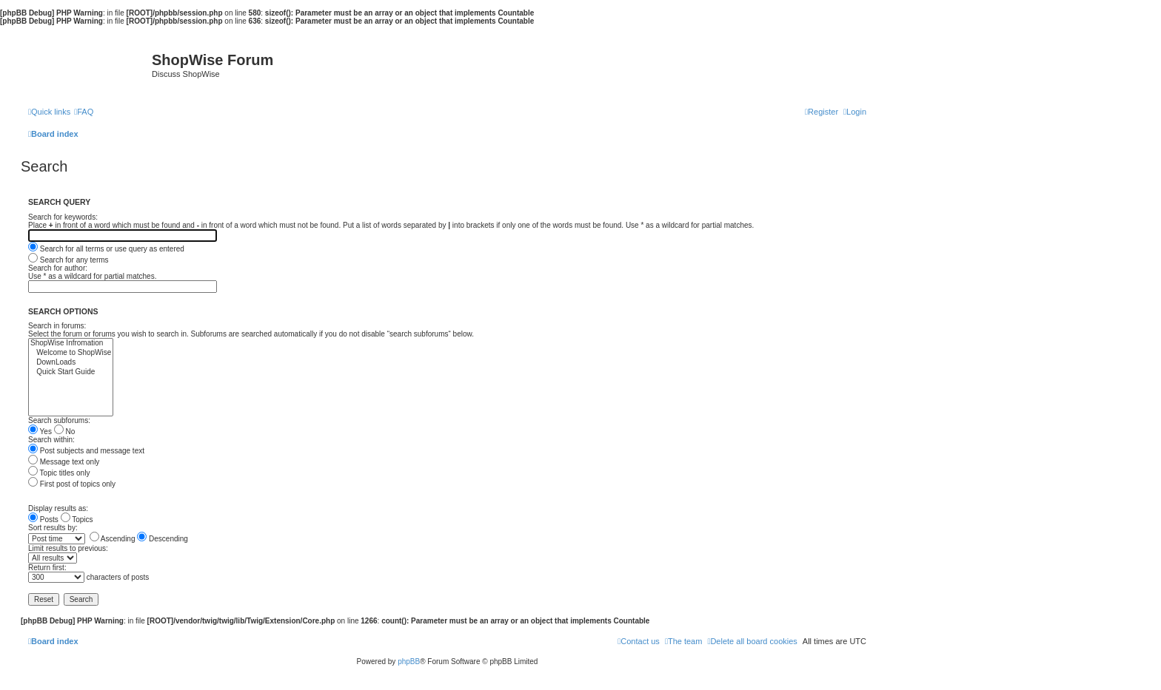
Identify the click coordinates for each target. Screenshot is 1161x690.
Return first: (47, 568)
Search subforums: (59, 420)
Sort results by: (53, 528)
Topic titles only (59, 473)
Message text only (63, 462)
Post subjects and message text (86, 451)
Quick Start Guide (71, 372)
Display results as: (58, 508)
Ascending (112, 539)
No (65, 431)
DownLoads (71, 363)
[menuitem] (83, 112)
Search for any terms (68, 260)
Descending (162, 539)
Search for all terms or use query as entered (106, 249)
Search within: (51, 440)
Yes (40, 431)
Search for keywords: (63, 217)
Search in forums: (57, 326)
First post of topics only (72, 484)
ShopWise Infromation (71, 343)
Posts (43, 519)
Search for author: (57, 268)
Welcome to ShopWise (71, 353)
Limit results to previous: (68, 548)
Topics (77, 519)
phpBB (409, 661)
